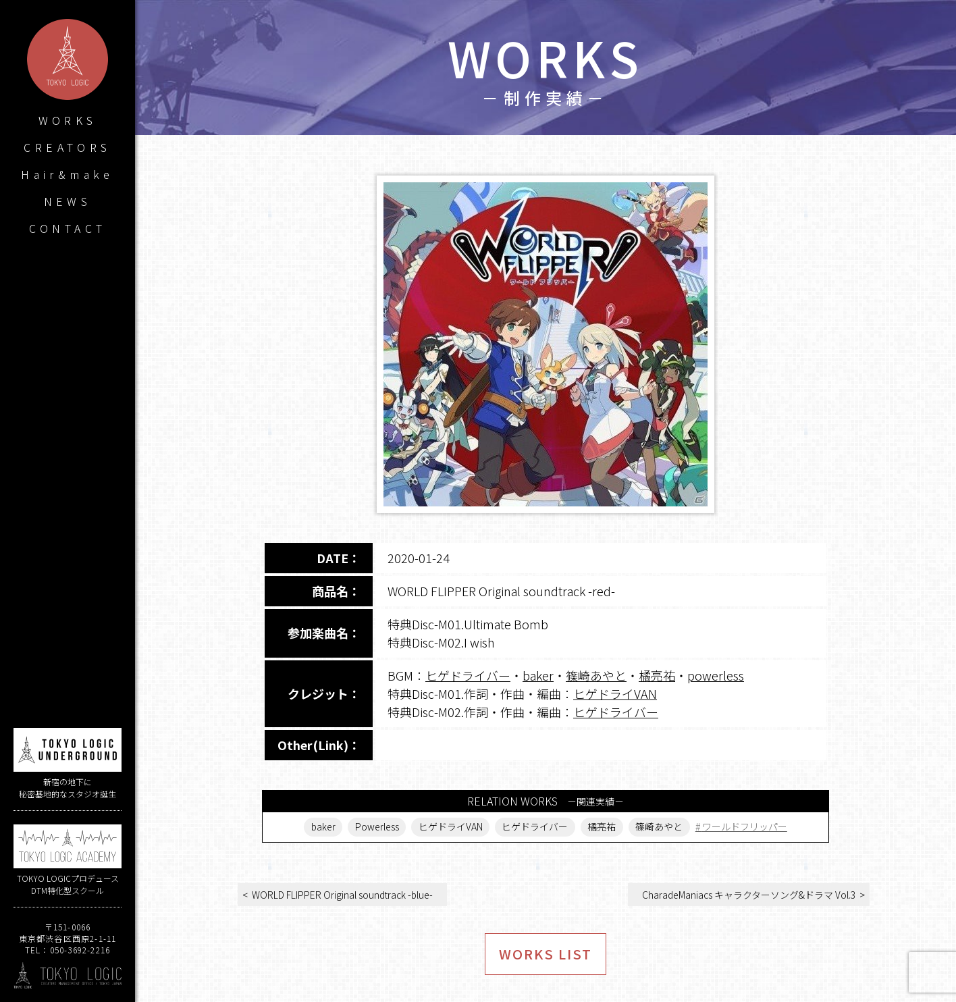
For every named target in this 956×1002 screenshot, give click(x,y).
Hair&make (67, 174)
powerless (715, 675)
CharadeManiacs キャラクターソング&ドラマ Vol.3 (748, 894)
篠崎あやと (596, 675)
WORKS (67, 120)
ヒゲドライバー (467, 675)
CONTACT (68, 228)
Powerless (377, 827)
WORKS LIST (546, 954)
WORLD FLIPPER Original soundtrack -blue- (342, 894)
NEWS (68, 201)
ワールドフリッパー (744, 827)
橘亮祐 (657, 675)
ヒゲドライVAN (615, 693)
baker (538, 675)
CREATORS (67, 147)
